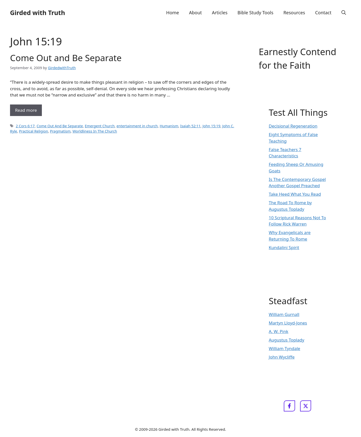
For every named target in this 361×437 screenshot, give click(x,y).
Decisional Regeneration (293, 126)
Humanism (169, 126)
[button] (343, 12)
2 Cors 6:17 (25, 126)
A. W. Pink (278, 331)
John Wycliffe (282, 357)
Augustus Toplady (286, 340)
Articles (219, 13)
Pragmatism (60, 131)
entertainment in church (137, 126)
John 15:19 (211, 126)
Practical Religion (33, 131)
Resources (294, 13)
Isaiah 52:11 (190, 126)
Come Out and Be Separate (66, 58)
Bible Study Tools (255, 13)
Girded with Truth (37, 12)
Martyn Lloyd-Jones (288, 323)
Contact (323, 13)
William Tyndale (284, 348)
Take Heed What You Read (295, 194)
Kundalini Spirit (284, 247)
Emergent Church (100, 126)
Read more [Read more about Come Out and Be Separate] (26, 110)
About (195, 13)
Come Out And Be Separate (60, 126)
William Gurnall (284, 314)
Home (172, 13)
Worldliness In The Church (94, 131)
